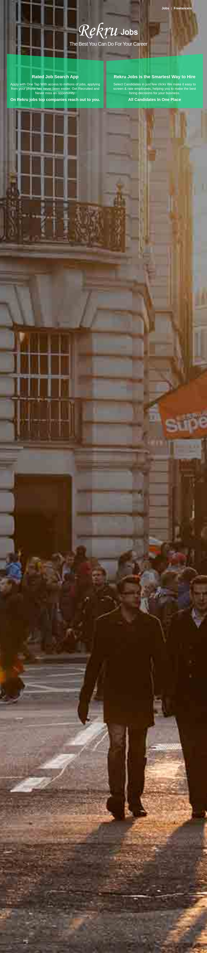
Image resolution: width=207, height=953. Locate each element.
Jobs (165, 8)
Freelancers (183, 8)
